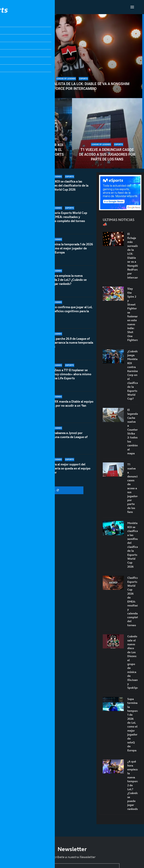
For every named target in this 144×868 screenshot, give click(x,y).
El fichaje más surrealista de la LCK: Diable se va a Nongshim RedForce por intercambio (72, 86)
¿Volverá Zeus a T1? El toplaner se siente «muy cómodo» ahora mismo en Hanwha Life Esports (66, 379)
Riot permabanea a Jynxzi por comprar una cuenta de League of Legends (64, 437)
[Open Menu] (132, 7)
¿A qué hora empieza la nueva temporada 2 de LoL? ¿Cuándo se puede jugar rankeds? (132, 785)
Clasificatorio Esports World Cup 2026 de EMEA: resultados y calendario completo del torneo (64, 218)
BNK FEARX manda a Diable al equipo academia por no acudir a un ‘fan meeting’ (67, 408)
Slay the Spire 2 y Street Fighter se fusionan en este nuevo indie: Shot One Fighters (132, 314)
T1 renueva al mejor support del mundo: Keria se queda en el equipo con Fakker (66, 468)
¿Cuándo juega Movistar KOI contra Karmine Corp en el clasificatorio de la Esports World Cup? (37, 152)
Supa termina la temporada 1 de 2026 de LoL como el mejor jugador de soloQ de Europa (67, 252)
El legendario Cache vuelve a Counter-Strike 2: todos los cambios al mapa (132, 431)
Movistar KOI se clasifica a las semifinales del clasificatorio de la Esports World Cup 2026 (65, 185)
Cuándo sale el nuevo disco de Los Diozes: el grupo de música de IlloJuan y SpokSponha (132, 662)
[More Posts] (48, 490)
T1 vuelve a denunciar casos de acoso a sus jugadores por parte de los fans (107, 154)
